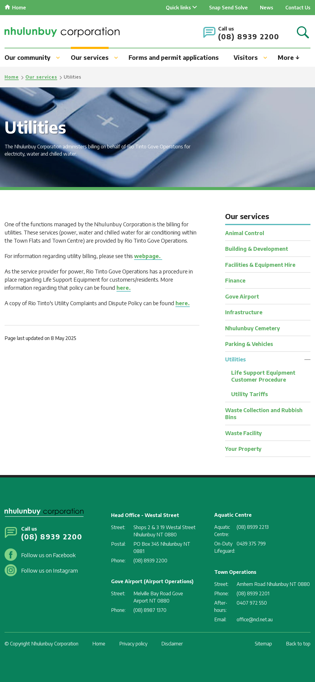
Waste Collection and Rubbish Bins (266, 413)
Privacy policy (133, 644)
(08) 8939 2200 (248, 36)
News (266, 8)
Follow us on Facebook (48, 554)
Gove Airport (243, 296)
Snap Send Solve (228, 8)
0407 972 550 (252, 603)
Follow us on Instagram (49, 570)
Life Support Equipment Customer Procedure (263, 376)
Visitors (246, 57)
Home (19, 8)
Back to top (298, 644)
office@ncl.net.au (255, 619)
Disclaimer (172, 644)
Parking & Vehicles (250, 343)
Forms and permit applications (174, 57)
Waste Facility (244, 432)
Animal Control (245, 232)
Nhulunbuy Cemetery (254, 327)
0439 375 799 (251, 544)
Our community (28, 57)
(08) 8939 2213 (253, 527)
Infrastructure (244, 312)
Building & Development (258, 248)
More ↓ (289, 57)
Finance (235, 280)
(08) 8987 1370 (149, 610)
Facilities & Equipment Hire (262, 264)
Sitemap (263, 644)
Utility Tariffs (249, 394)
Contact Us (297, 8)
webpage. (148, 255)
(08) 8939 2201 (253, 593)
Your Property (244, 448)
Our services (90, 57)
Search (302, 32)
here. (123, 287)
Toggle (307, 360)
